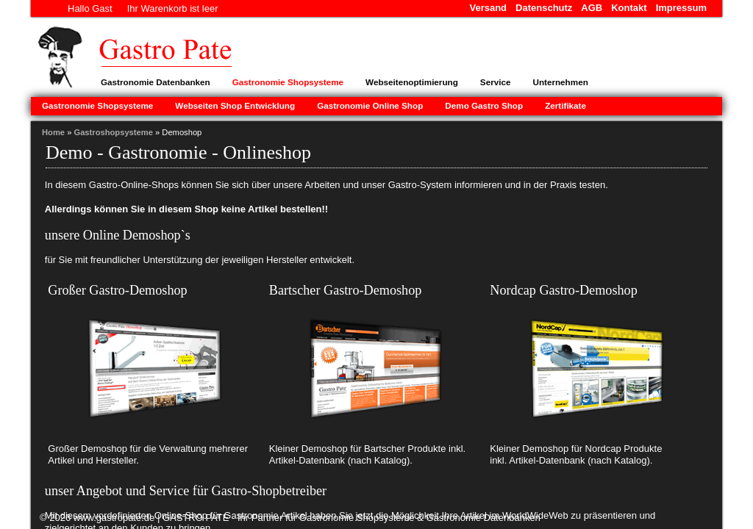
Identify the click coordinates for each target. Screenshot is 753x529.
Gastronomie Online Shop (370, 105)
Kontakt (628, 7)
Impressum (681, 7)
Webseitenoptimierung (411, 82)
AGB (591, 7)
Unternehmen (560, 82)
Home (53, 132)
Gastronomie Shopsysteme (287, 82)
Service (495, 82)
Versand (488, 7)
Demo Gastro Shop (484, 105)
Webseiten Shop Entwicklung (235, 105)
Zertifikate (565, 105)
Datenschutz (543, 7)
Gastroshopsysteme (113, 132)
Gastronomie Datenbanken (155, 82)
